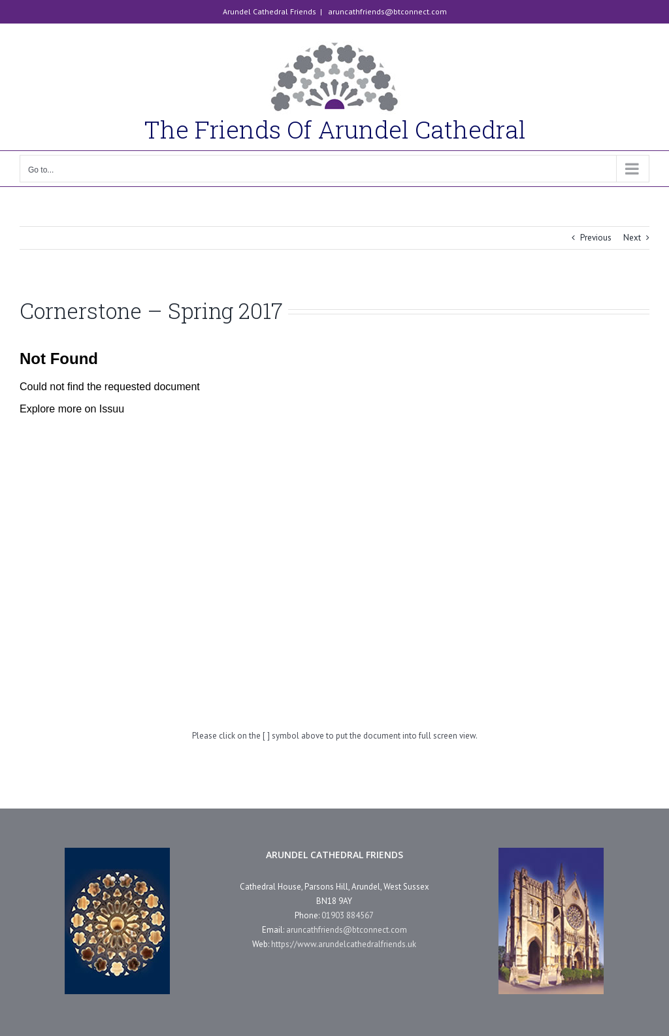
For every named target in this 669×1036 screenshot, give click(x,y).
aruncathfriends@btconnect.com (386, 11)
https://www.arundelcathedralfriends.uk (343, 944)
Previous (596, 237)
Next (632, 237)
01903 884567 (347, 915)
